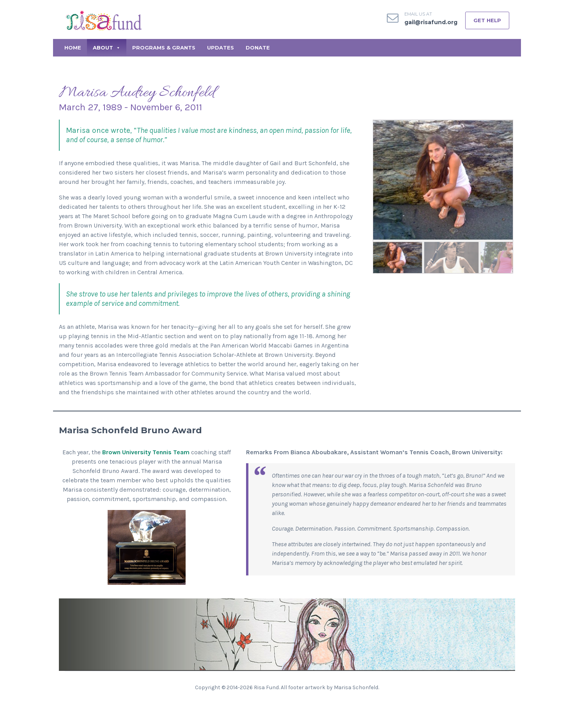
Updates (220, 47)
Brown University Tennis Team (146, 452)
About (106, 47)
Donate (258, 47)
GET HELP (487, 20)
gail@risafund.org (430, 22)
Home (72, 47)
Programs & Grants (163, 47)
